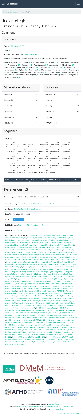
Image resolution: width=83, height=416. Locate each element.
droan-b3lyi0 (42, 238)
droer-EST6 (49, 267)
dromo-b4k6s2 (22, 288)
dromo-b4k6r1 (44, 284)
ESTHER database (10, 3)
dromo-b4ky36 (10, 303)
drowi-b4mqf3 (62, 322)
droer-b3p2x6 (54, 264)
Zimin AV (17, 209)
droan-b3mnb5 (33, 250)
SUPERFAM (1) (51, 123)
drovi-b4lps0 (61, 308)
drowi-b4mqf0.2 (39, 322)
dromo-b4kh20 (10, 296)
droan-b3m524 (69, 243)
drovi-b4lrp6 (71, 308)
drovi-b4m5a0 (38, 318)
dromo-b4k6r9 (56, 286)
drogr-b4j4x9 (16, 272)
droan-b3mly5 (10, 250)
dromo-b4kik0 (34, 296)
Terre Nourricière (56, 409)
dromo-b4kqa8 (45, 298)
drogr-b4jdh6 (42, 274)
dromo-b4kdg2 (10, 291)
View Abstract (18, 219)
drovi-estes (66, 320)
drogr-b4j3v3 (64, 269)
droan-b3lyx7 (48, 240)
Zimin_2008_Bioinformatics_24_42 (41, 204)
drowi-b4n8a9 (28, 335)
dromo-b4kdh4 (22, 291)
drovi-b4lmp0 (41, 308)
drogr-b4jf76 (16, 276)
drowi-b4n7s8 (28, 332)
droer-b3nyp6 (36, 262)
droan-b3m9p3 (57, 243)
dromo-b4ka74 (57, 288)
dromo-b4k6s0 (68, 286)
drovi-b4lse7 (10, 310)
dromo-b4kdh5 (34, 291)
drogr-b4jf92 (52, 279)
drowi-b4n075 (51, 335)
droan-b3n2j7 (68, 250)
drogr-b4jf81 (48, 276)
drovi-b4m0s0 (20, 313)
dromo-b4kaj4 (68, 288)
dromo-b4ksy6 (10, 301)
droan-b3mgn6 (22, 247)
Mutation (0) (8, 94)
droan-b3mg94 (10, 247)
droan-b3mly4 (67, 247)
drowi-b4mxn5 (41, 327)
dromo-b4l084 (44, 303)
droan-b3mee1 (46, 245)
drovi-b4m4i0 (54, 313)
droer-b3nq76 (50, 259)
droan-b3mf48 (69, 245)
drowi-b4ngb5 (52, 339)
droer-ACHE (20, 252)
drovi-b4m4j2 (27, 318)
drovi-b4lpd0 (51, 308)
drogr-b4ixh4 (43, 269)
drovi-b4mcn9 (20, 344)
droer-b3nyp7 (47, 262)
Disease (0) (8, 111)
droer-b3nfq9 (65, 257)
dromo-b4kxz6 (56, 301)
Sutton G (32, 209)
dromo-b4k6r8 (45, 286)
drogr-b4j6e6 (27, 272)
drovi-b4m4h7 (32, 313)
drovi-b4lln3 (19, 308)
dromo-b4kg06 (54, 293)
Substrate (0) (9, 117)
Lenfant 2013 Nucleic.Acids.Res (29, 406)
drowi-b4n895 (51, 337)
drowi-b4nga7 (41, 339)
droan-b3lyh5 (10, 238)
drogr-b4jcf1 (31, 274)
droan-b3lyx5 (26, 240)
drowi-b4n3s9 (17, 330)
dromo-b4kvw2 (44, 301)
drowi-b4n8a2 (63, 332)
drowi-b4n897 (62, 337)
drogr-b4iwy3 (22, 269)
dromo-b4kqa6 (22, 298)
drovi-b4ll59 (68, 305)
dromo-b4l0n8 (22, 303)
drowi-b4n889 (17, 337)
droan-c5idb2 (10, 252)
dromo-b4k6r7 (33, 286)
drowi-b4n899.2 (18, 339)
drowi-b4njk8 (63, 339)
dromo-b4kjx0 (45, 296)
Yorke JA (39, 209)
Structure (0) (8, 100)
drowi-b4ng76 (30, 339)
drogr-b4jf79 (26, 276)
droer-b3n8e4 (17, 255)
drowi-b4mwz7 (29, 327)
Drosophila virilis (30, 54)
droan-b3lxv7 (46, 235)
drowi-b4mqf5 (17, 325)
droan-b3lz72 (70, 240)
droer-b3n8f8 (39, 255)
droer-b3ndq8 (43, 257)
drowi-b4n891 (28, 337)
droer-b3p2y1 (17, 267)
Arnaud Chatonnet (55, 404)
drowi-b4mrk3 (39, 325)
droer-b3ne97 (54, 257)
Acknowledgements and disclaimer (69, 413)
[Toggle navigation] (78, 4)
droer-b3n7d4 (64, 252)
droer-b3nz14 (32, 264)
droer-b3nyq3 (10, 264)
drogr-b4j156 (60, 272)
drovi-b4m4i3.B (18, 315)
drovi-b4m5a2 (61, 318)
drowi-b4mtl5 (50, 325)
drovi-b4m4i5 (41, 315)
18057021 (18, 230)
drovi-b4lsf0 (30, 310)
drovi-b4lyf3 (9, 313)
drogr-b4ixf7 (32, 269)
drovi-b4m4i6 (52, 315)
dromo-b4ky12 (67, 301)
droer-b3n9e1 (50, 255)
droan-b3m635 (10, 245)
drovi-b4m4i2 (65, 313)
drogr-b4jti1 (57, 281)
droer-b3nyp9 (69, 262)
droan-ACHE (35, 235)
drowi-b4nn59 (17, 342)
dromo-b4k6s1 (10, 288)
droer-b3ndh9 (32, 257)
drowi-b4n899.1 (40, 332)
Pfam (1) (48, 106)
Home (5, 12)
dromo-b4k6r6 (22, 286)
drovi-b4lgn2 (48, 305)
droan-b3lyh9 (32, 238)
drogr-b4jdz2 (63, 274)
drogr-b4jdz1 (52, 274)
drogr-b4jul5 (67, 281)
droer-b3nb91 (10, 257)
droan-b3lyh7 (21, 238)
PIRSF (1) (48, 117)
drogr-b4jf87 (31, 279)
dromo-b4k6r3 (56, 284)
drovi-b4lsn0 (40, 310)
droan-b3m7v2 (45, 243)
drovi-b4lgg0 (37, 305)
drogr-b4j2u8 (54, 269)
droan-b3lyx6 (37, 240)
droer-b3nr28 (61, 259)
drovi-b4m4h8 (43, 313)
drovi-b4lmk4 (30, 308)
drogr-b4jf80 (37, 276)
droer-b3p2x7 (65, 264)
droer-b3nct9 (21, 257)
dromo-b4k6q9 (33, 284)
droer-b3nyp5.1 (11, 262)
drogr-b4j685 (70, 272)
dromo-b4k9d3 (45, 288)
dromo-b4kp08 (10, 298)
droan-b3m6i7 (34, 243)
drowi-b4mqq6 (28, 325)
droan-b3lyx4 (16, 240)
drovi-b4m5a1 (50, 318)
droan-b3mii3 (33, 247)
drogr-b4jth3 (47, 281)
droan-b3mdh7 (22, 245)
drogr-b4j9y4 (49, 272)
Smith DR (24, 209)
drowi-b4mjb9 (16, 322)
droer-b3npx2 (28, 259)
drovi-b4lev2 (65, 303)
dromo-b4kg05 (43, 293)
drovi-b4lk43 (58, 305)
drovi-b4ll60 (9, 308)
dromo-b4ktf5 (22, 301)
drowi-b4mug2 (61, 325)
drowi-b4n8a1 (52, 332)
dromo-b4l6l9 (33, 303)
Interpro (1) (49, 100)
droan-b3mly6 (21, 250)
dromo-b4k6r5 (10, 286)
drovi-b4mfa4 (56, 320)
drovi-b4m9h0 (22, 320)
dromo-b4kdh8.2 (19, 293)
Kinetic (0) (8, 106)
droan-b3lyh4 (68, 235)
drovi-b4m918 (45, 320)
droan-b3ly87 (57, 235)
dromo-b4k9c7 (33, 288)
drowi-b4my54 (52, 327)
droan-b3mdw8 (34, 245)
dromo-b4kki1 (56, 296)
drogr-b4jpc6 (16, 281)
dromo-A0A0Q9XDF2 (60, 291)
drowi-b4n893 (40, 337)
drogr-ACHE (70, 267)
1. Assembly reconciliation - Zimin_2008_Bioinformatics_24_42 (27, 197)
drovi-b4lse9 (20, 310)
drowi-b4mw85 (17, 327)
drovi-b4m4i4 (30, 315)
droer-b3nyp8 (58, 262)
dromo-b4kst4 (68, 298)
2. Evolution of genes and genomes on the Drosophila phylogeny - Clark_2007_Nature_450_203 (39, 353)
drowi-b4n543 (62, 335)
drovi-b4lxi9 (60, 310)
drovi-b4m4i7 (63, 315)
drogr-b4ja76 (10, 274)
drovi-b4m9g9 (11, 320)
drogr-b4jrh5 (37, 281)
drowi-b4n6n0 (39, 330)
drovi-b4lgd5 (27, 305)
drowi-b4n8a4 (17, 335)
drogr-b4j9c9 (38, 272)
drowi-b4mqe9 (27, 322)
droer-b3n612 (61, 255)
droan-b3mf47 (57, 245)
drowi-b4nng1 (39, 342)
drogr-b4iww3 (10, 269)
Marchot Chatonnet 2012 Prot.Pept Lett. (58, 406)
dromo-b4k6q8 (21, 284)
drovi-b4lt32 (50, 310)
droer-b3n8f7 (28, 255)
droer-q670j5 (60, 267)
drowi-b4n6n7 (50, 330)
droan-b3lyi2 (52, 238)
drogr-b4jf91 (42, 279)
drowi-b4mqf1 (51, 322)
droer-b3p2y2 (28, 267)
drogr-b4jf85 (21, 279)
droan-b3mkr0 (44, 247)
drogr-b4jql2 (26, 281)
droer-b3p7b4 (39, 267)
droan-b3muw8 (56, 250)
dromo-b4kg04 (31, 293)
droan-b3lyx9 (59, 240)
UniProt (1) (49, 111)
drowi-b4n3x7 (28, 330)
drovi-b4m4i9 (17, 318)
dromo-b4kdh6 (45, 291)
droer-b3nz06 (21, 264)
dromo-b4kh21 (22, 296)
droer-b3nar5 (72, 255)
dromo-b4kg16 (66, 293)
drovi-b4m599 (34, 320)
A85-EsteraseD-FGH (17, 46)
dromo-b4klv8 (67, 296)
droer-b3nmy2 (17, 259)
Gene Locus (14, 12)
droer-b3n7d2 (42, 252)
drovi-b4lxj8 (70, 310)
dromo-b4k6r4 (67, 284)
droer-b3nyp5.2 (24, 262)
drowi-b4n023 (39, 335)
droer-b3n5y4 (31, 252)
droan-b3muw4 (44, 250)
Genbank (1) (50, 94)
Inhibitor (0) (8, 123)
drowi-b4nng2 (50, 342)
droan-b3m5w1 (22, 243)
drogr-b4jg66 (63, 279)
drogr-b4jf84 (10, 279)
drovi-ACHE (55, 303)
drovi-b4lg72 (16, 305)
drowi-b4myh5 (64, 327)
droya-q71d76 (61, 342)
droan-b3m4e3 (10, 243)
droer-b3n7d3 (53, 252)
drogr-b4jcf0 (21, 274)
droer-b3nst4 (72, 259)
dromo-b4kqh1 (57, 298)
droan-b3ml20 (56, 247)
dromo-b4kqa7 (34, 298)
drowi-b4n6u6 (62, 330)
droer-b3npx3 (39, 259)
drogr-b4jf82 (58, 276)
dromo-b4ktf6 (33, 301)
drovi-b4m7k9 (72, 318)
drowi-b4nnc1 (28, 342)
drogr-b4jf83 (69, 276)
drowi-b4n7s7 (17, 332)
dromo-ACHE (10, 284)
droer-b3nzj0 (43, 264)
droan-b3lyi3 (63, 238)
